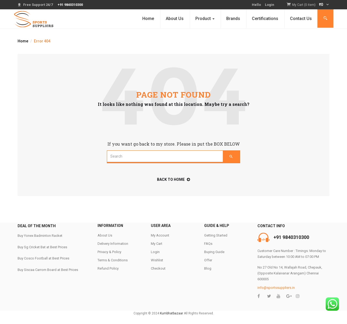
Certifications (265, 18)
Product (205, 18)
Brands (233, 18)
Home (148, 18)
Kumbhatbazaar (171, 313)
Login (269, 5)
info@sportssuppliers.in (276, 288)
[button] (310, 5)
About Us (175, 18)
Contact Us (301, 18)
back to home (173, 179)
